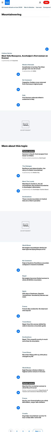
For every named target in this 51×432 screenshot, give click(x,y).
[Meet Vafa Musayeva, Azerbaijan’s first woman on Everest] (25, 58)
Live (46, 2)
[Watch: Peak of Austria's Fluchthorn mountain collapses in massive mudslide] (35, 267)
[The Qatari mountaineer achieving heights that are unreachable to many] (35, 173)
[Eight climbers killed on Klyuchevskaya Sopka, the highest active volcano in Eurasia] (35, 374)
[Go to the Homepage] (7, 2)
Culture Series (7, 53)
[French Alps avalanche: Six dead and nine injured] (35, 313)
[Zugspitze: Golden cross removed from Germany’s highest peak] (35, 87)
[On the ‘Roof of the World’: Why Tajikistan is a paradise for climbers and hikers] (35, 203)
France (24, 306)
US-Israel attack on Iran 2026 (12, 7)
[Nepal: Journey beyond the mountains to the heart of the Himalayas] (35, 344)
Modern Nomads (28, 64)
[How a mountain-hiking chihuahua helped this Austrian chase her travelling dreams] (35, 359)
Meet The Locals (28, 181)
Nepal (24, 276)
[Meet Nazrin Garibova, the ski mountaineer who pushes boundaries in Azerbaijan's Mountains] (35, 188)
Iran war (39, 7)
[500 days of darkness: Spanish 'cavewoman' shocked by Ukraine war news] (35, 298)
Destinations (26, 196)
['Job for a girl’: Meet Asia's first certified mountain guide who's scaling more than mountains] (35, 328)
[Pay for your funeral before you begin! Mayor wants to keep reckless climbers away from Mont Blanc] (35, 405)
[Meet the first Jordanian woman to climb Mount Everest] (35, 390)
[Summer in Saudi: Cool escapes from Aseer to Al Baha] (35, 158)
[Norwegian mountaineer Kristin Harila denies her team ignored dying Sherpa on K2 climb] (35, 252)
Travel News (26, 322)
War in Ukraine (29, 7)
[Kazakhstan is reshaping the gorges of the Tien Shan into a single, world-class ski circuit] (35, 71)
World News (26, 245)
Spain (24, 291)
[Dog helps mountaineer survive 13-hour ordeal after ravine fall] (35, 420)
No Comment (27, 80)
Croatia (25, 413)
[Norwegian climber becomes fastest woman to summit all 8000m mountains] (35, 282)
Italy (23, 95)
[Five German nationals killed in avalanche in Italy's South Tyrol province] (35, 102)
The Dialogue (27, 166)
